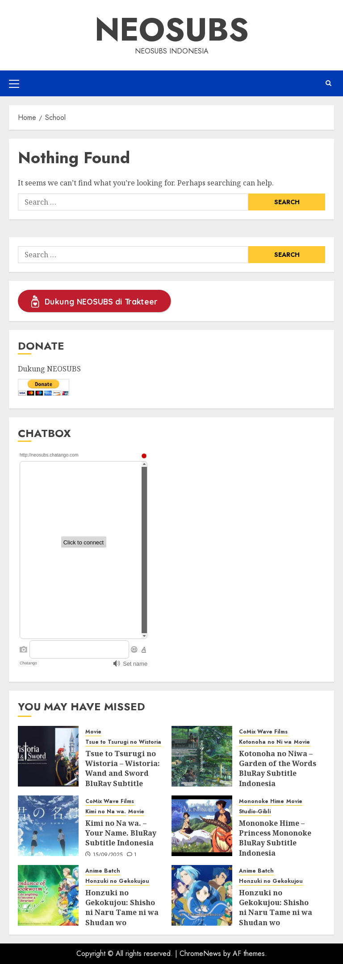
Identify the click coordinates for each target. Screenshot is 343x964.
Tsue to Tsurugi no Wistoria (123, 742)
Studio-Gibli (255, 812)
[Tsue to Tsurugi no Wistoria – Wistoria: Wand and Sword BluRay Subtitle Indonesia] (48, 756)
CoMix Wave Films (263, 732)
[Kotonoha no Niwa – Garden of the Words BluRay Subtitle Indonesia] (202, 756)
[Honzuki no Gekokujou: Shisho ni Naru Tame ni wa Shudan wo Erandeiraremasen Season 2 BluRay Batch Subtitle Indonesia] (202, 895)
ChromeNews (200, 953)
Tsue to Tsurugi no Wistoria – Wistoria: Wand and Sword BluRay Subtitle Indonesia (122, 774)
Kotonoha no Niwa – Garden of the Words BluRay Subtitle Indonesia (277, 768)
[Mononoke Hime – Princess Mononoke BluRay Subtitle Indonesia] (202, 825)
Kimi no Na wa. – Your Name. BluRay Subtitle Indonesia (120, 833)
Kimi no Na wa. (105, 812)
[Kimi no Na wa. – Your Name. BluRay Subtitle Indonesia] (48, 825)
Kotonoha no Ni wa (265, 742)
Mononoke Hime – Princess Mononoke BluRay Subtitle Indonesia (275, 838)
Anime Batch (102, 871)
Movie (93, 732)
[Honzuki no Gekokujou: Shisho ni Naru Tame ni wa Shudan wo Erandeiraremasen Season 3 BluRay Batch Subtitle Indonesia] (48, 895)
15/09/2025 (108, 855)
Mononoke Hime (261, 801)
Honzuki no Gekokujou (117, 881)
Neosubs (172, 29)
